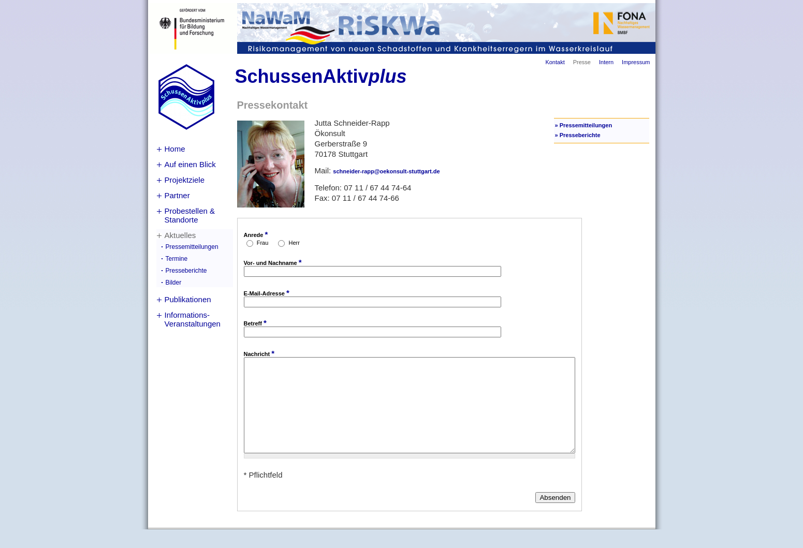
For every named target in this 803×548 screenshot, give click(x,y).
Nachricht (259, 353)
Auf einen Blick (190, 164)
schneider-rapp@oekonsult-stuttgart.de (386, 171)
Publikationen (188, 299)
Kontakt (554, 62)
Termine (177, 258)
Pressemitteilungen (192, 246)
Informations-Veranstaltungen (193, 319)
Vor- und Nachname (273, 262)
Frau (263, 243)
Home (175, 148)
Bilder (174, 282)
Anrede (256, 234)
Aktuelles (180, 235)
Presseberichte (186, 270)
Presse (582, 62)
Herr (294, 243)
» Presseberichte (578, 135)
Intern (606, 62)
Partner (177, 195)
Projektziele (185, 179)
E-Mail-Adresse (266, 293)
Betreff (255, 323)
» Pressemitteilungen (583, 125)
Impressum (636, 62)
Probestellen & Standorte (190, 215)
